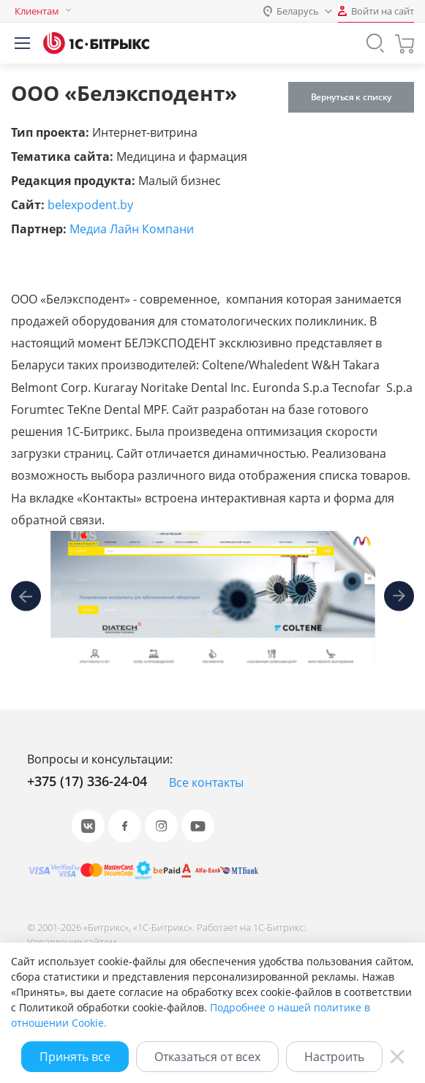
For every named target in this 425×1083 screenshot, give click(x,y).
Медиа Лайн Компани (131, 229)
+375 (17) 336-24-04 (87, 781)
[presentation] (26, 598)
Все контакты (206, 782)
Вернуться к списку (351, 97)
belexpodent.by (90, 205)
